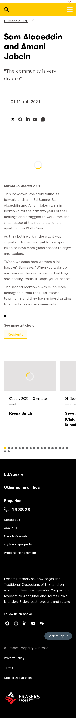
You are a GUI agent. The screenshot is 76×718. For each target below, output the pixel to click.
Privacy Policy (14, 658)
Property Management (20, 552)
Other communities (22, 487)
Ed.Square (13, 474)
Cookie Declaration (18, 677)
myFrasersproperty (18, 544)
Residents (15, 334)
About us (10, 527)
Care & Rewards (16, 536)
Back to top (58, 635)
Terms (8, 667)
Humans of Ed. (16, 20)
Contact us (12, 519)
